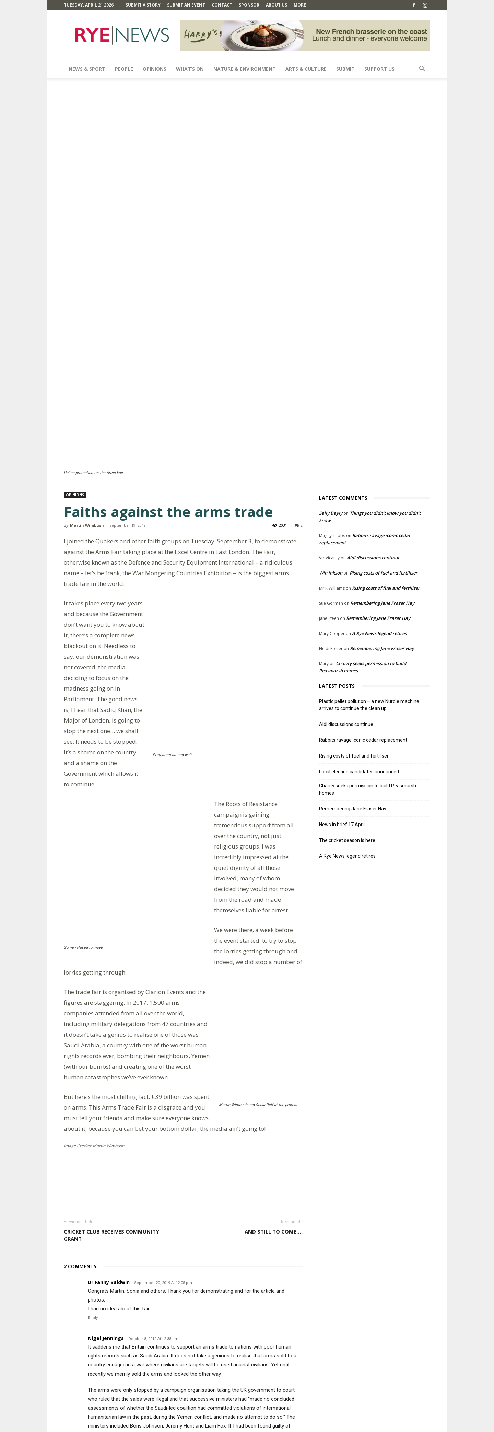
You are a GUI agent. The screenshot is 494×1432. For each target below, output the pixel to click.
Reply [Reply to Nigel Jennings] (93, 1227)
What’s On (190, 69)
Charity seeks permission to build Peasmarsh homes (367, 629)
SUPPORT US (379, 69)
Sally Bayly (330, 353)
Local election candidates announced (359, 611)
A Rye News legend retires (379, 473)
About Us (276, 5)
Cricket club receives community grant (111, 1000)
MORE (300, 5)
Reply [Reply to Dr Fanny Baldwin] (93, 1083)
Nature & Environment (244, 69)
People (124, 69)
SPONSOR (249, 5)
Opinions (154, 69)
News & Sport (87, 69)
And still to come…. (274, 996)
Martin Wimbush (87, 364)
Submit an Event (186, 5)
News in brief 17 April (342, 664)
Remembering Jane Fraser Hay (382, 443)
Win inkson (330, 412)
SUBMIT (345, 69)
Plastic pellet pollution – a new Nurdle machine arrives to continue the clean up (369, 544)
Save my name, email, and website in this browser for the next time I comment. (156, 1381)
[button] (422, 69)
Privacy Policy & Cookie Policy (380, 1426)
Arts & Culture (306, 69)
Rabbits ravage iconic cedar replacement (363, 579)
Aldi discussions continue (373, 397)
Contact (222, 5)
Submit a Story (143, 5)
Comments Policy (278, 1426)
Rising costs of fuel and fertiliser (383, 412)
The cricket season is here (347, 680)
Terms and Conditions (323, 1426)
